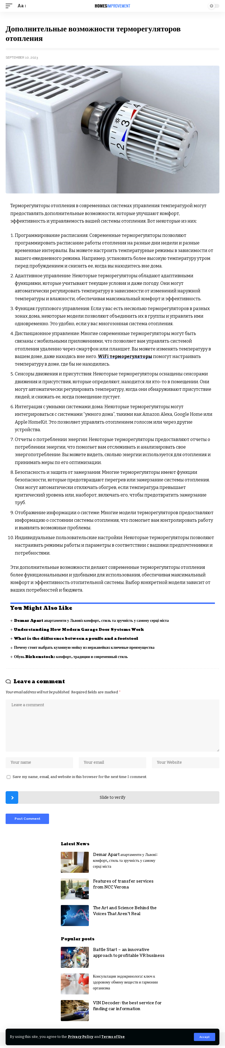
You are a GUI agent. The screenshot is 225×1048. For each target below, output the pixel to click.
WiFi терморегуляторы (125, 356)
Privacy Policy (81, 1037)
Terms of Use (114, 1037)
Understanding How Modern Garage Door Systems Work (81, 629)
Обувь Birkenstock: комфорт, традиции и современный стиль (73, 656)
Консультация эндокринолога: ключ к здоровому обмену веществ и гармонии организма (125, 984)
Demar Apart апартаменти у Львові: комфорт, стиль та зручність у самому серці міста (94, 620)
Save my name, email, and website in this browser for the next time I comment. (80, 778)
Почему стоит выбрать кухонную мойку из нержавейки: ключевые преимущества (86, 647)
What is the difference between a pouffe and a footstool (79, 638)
